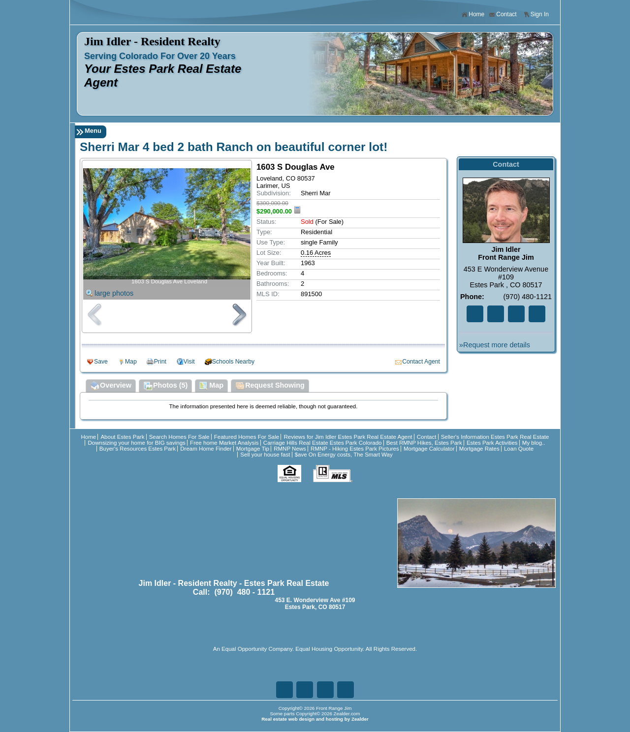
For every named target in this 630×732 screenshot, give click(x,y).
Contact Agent (421, 361)
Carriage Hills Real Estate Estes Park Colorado (322, 443)
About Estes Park (122, 437)
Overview (110, 386)
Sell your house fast (265, 455)
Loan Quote (519, 449)
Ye (537, 313)
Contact (502, 14)
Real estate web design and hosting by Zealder (314, 719)
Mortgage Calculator (429, 449)
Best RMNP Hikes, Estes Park (424, 443)
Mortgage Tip (252, 449)
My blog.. (533, 443)
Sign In (536, 14)
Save (101, 361)
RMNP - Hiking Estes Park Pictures (355, 449)
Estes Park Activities (492, 443)
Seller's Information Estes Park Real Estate (495, 437)
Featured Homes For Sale (247, 437)
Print (160, 361)
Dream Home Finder (205, 449)
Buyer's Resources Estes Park (137, 449)
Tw (495, 313)
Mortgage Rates (479, 449)
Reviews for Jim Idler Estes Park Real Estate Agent (348, 437)
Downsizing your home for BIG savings (136, 443)
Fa (475, 313)
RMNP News (290, 449)
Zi (516, 313)
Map (131, 361)
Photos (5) (165, 386)
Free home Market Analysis (224, 443)
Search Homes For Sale (179, 437)
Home (472, 14)
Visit (189, 361)
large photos (113, 293)
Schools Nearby (233, 361)
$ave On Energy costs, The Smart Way (344, 455)
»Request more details (494, 345)
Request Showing (270, 386)
